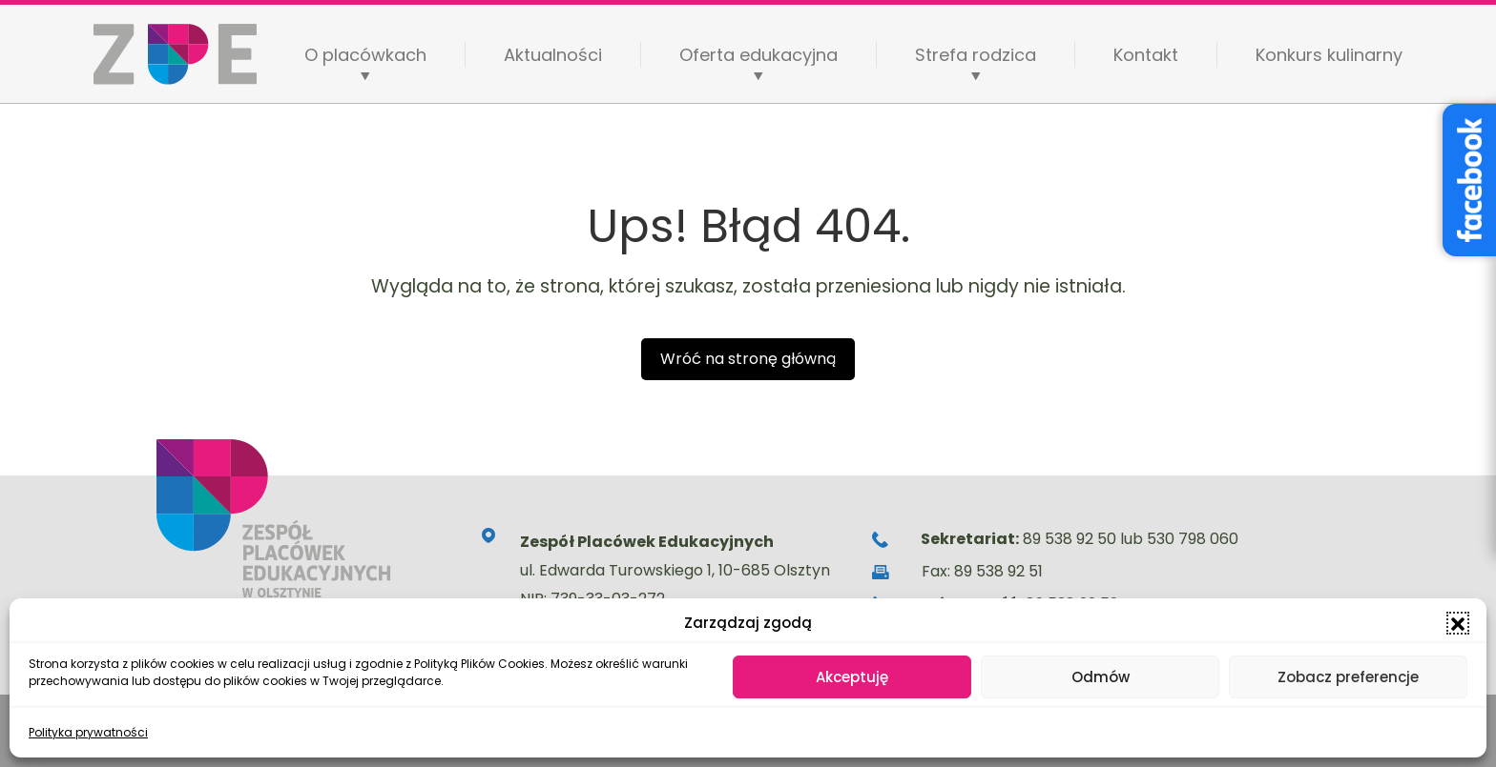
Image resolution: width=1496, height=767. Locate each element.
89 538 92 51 (998, 571)
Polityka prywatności (88, 732)
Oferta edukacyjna (758, 55)
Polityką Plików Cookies (479, 664)
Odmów (1100, 677)
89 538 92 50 (1069, 539)
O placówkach (365, 55)
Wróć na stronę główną (748, 359)
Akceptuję (852, 677)
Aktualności (553, 55)
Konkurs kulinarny (1329, 55)
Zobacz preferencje (1348, 677)
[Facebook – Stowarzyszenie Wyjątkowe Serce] (1469, 180)
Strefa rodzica (975, 55)
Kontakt (1145, 55)
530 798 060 (1192, 539)
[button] (1457, 623)
